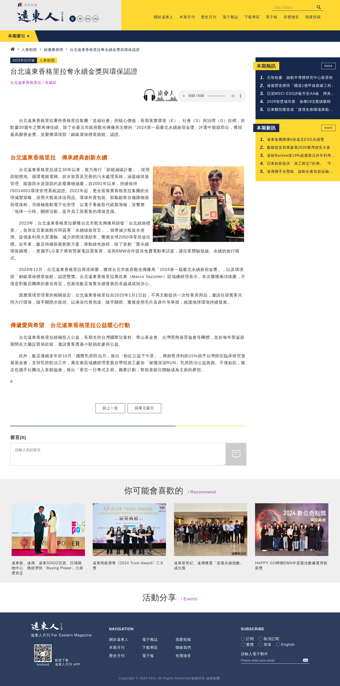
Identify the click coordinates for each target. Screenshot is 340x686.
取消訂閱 (271, 639)
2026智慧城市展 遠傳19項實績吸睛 (299, 101)
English (288, 644)
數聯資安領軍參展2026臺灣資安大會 (298, 147)
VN (95, 19)
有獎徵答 (183, 656)
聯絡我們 (183, 647)
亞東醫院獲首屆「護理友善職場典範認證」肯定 (300, 110)
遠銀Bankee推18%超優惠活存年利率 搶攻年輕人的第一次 (301, 156)
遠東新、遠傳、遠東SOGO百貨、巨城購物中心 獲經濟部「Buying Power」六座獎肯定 (48, 568)
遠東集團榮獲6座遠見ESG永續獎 (295, 139)
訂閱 (250, 639)
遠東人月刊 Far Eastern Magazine (61, 635)
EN (88, 19)
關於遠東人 (119, 639)
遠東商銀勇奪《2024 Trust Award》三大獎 (128, 565)
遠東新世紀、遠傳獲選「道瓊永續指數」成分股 (209, 565)
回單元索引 (144, 408)
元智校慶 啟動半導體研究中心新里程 (300, 77)
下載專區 (150, 647)
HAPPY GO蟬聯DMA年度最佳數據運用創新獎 (291, 565)
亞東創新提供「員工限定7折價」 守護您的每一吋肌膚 (301, 164)
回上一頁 (110, 408)
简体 (267, 644)
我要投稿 (183, 639)
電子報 (148, 656)
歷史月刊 (117, 656)
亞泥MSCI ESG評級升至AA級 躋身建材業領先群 (301, 94)
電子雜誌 (150, 639)
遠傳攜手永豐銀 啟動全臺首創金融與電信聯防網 (300, 172)
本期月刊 (117, 647)
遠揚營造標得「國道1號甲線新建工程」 (301, 85)
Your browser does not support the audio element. (212, 96)
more (329, 66)
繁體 (250, 644)
